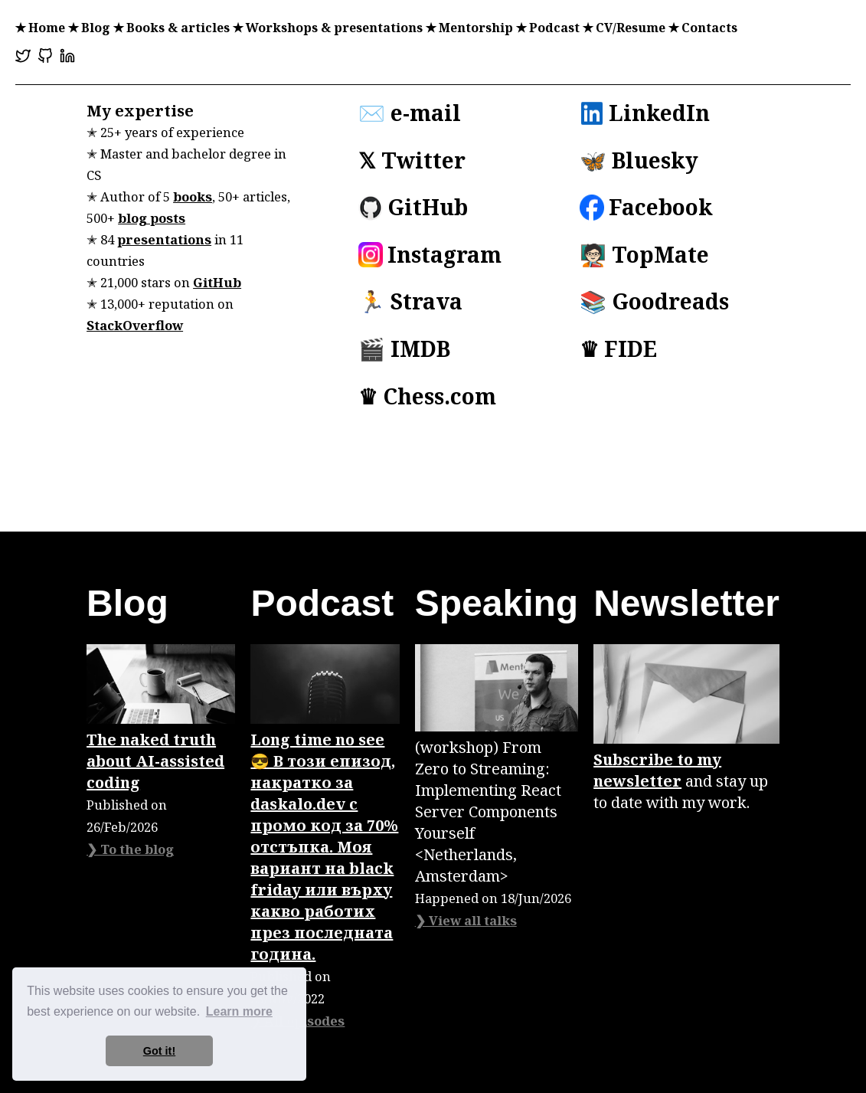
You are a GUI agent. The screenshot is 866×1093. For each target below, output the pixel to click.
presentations (164, 239)
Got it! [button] (159, 1051)
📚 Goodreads (654, 302)
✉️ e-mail (409, 113)
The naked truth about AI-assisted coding (155, 761)
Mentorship (476, 27)
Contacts (709, 27)
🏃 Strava (410, 302)
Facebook (646, 208)
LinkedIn (645, 113)
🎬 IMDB (404, 349)
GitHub (217, 282)
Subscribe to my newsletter (657, 770)
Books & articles (178, 27)
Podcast (554, 27)
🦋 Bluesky (639, 161)
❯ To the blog (130, 849)
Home (46, 27)
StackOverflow (135, 325)
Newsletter (686, 603)
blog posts (151, 218)
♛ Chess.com (427, 397)
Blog (95, 27)
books (192, 196)
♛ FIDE (618, 349)
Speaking (496, 603)
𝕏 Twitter (412, 161)
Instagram (430, 255)
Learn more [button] (239, 1011)
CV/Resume (630, 27)
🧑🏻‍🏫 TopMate (644, 255)
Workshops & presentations (334, 27)
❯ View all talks (466, 920)
